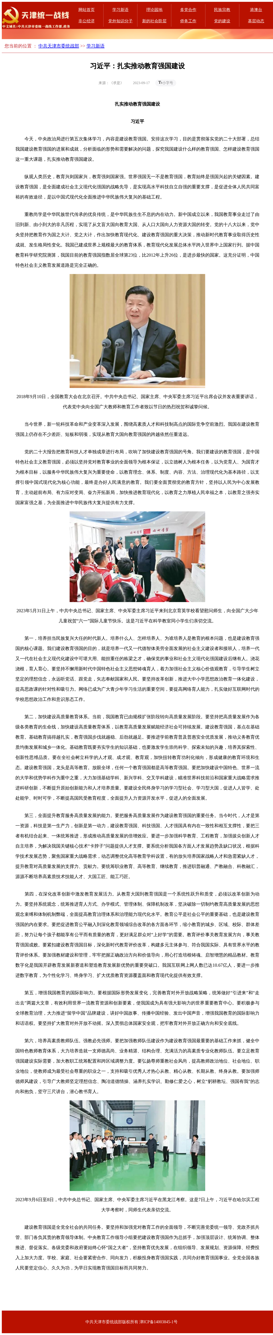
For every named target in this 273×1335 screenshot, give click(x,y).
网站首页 (86, 9)
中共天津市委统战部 (58, 45)
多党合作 (188, 9)
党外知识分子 (120, 21)
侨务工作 (188, 21)
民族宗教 (222, 9)
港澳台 (256, 9)
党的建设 (222, 21)
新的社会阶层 (154, 21)
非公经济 (86, 21)
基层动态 (256, 21)
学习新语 (120, 9)
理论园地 (154, 9)
